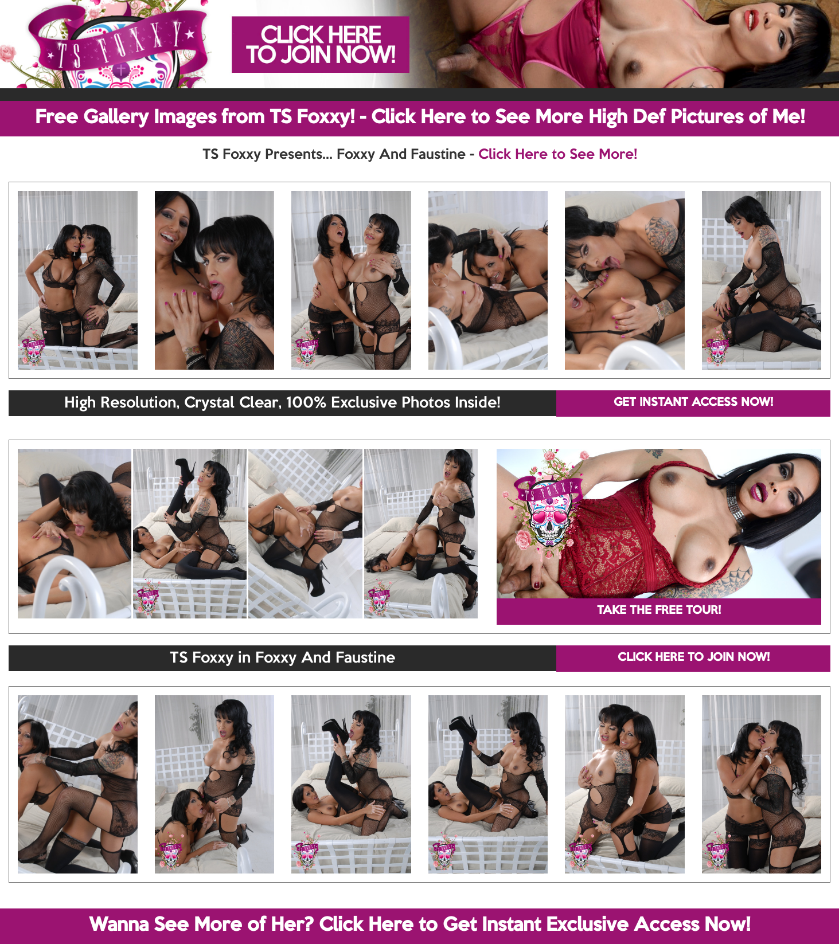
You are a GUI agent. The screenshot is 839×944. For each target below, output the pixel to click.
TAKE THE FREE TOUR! (659, 611)
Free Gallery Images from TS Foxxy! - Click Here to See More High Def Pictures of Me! (420, 118)
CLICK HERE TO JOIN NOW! (694, 658)
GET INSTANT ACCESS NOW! (693, 403)
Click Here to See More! (557, 154)
